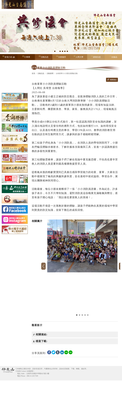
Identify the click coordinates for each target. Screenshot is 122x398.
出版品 (114, 57)
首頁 (33, 73)
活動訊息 (43, 57)
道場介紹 (9, 57)
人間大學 (78, 57)
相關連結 (111, 80)
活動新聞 (50, 73)
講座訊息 (96, 57)
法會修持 (61, 57)
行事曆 (27, 57)
